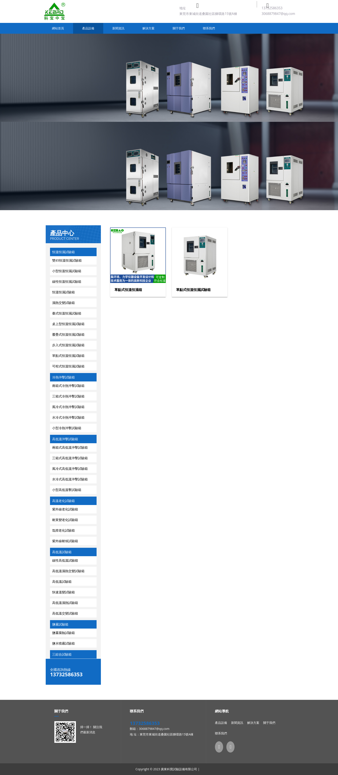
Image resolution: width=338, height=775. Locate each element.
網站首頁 (58, 28)
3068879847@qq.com (278, 13)
